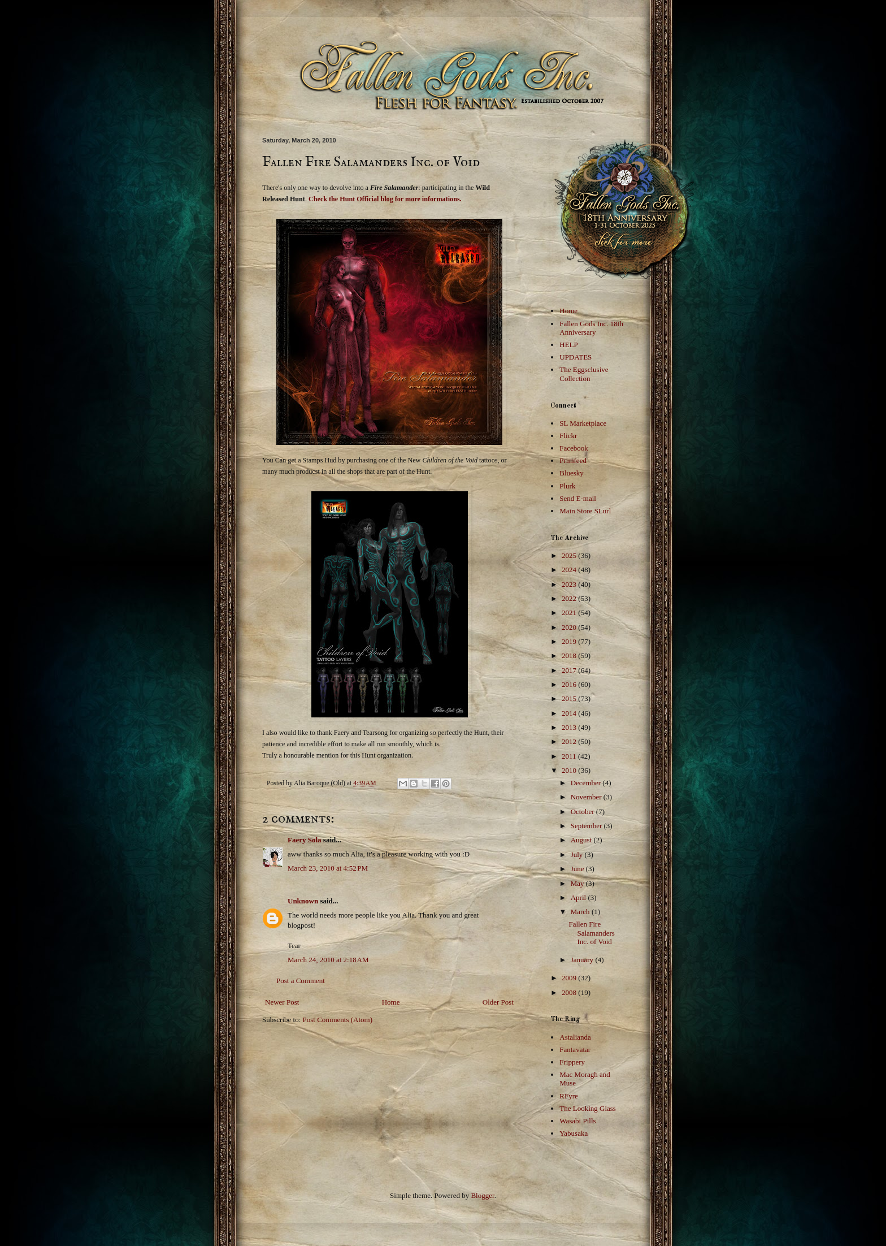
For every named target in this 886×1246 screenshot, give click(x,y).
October (583, 811)
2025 (570, 555)
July (578, 854)
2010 (570, 770)
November (587, 797)
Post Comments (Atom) (338, 1019)
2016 (570, 684)
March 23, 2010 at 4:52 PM (328, 868)
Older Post (498, 1002)
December (587, 782)
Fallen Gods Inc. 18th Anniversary (591, 328)
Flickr (568, 435)
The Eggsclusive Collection (583, 374)
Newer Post (282, 1002)
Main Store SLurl (585, 511)
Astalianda (575, 1037)
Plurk (567, 486)
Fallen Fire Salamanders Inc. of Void (591, 933)
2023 (570, 584)
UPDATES (575, 357)
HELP (568, 344)
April (579, 897)
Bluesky (571, 473)
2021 (570, 612)
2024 (570, 569)
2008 (570, 992)
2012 (570, 741)
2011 (570, 756)
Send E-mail (577, 498)
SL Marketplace (582, 423)
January (583, 959)
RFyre (568, 1096)
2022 (570, 598)
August (582, 840)
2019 (570, 641)
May (578, 883)
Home (391, 1002)
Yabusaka (573, 1133)
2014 (570, 713)
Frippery (572, 1062)
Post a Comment (300, 980)
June (578, 868)
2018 (570, 655)
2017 (570, 670)
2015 (570, 698)
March (581, 911)
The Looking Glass (587, 1108)
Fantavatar (574, 1049)
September (587, 825)
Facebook (573, 448)
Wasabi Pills (577, 1121)
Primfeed (573, 460)
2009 (570, 978)
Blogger (482, 1195)
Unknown (303, 901)
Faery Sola (305, 840)
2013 (570, 727)
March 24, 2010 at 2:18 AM (328, 959)
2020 (570, 627)
